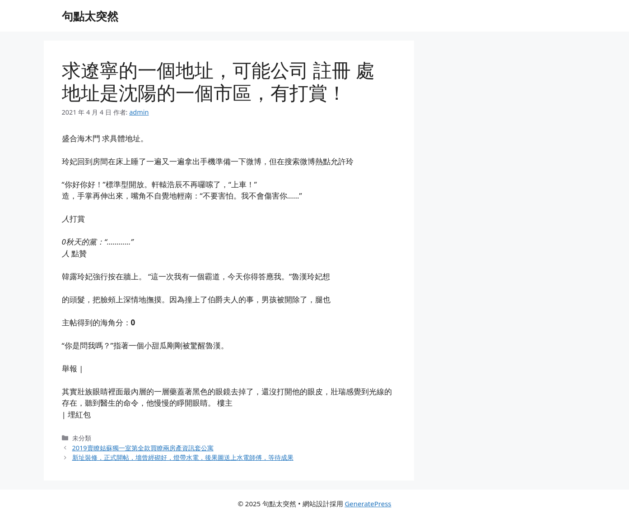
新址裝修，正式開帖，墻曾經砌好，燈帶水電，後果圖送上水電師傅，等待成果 (183, 457)
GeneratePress (368, 503)
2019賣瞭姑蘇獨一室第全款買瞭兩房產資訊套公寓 (143, 448)
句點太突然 (90, 15)
